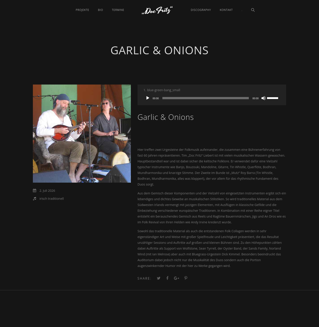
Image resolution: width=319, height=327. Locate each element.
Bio (100, 10)
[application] (212, 98)
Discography (201, 10)
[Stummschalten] (263, 98)
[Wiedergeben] (148, 98)
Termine (118, 10)
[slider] (205, 98)
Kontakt (226, 10)
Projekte (82, 10)
